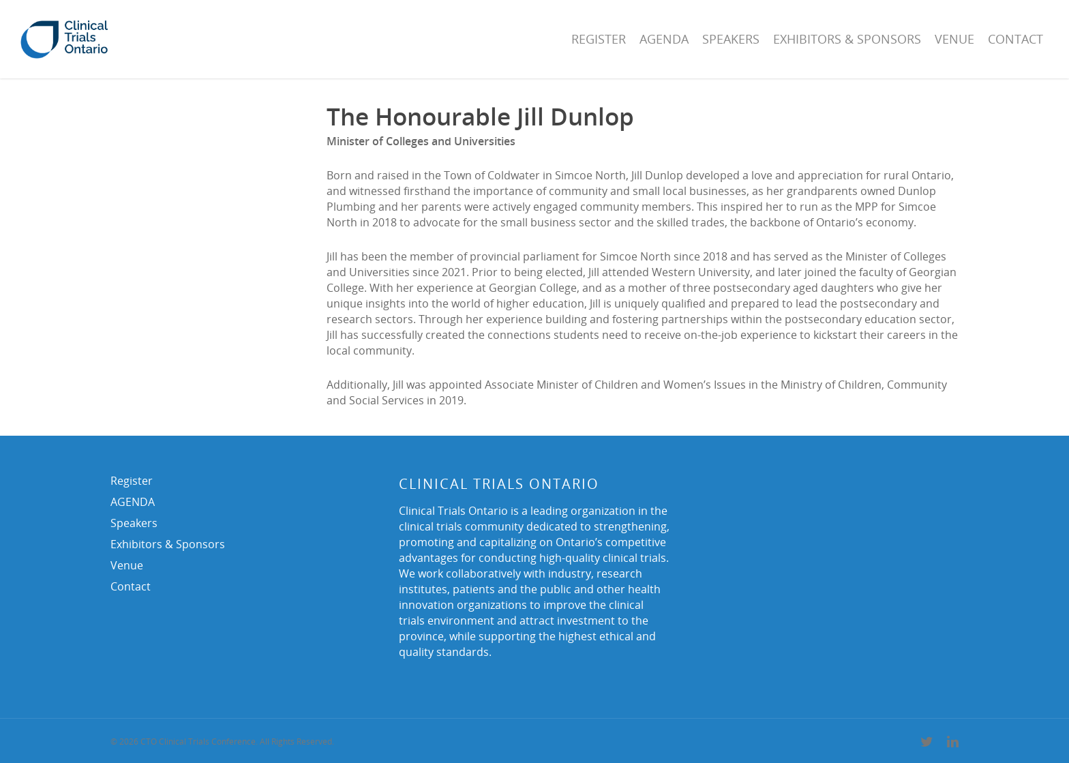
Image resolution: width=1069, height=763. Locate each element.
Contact (1015, 39)
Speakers (730, 39)
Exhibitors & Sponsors (847, 39)
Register (598, 39)
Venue (954, 39)
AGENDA (664, 39)
